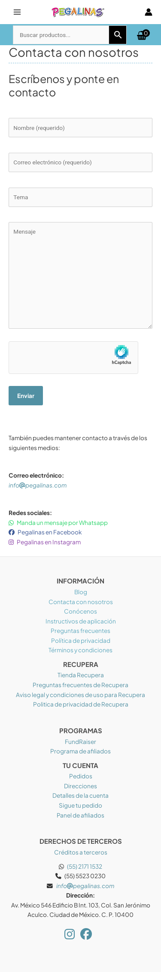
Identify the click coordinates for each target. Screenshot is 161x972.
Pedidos (80, 776)
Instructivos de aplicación (81, 621)
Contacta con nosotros (81, 601)
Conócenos (80, 611)
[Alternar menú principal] (17, 11)
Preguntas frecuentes (80, 630)
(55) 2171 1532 (84, 866)
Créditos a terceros (80, 852)
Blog (80, 592)
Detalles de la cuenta (80, 795)
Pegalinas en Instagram (45, 542)
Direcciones (80, 786)
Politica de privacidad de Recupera (80, 704)
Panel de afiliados (80, 815)
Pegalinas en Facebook (45, 532)
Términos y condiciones (80, 650)
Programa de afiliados (80, 751)
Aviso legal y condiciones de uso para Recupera (80, 694)
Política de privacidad (80, 640)
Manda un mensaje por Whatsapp (58, 522)
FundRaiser (80, 741)
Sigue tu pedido (80, 805)
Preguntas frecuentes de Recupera (80, 684)
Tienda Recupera (81, 675)
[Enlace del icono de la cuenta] (148, 12)
